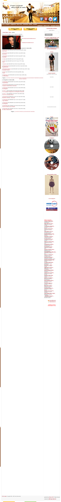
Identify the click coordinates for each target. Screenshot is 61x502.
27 (33, 77)
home (3, 24)
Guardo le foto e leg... (48, 275)
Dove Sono (5, 50)
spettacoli (39, 25)
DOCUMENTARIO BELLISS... (50, 252)
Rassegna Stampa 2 (7, 68)
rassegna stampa (55, 25)
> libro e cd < (46, 25)
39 (24, 78)
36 (20, 78)
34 (42, 77)
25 (31, 77)
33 (41, 77)
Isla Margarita (5, 88)
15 (19, 77)
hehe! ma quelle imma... (49, 241)
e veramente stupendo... (49, 226)
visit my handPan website (52, 174)
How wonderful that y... (49, 280)
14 (17, 77)
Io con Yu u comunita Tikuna (7, 94)
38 (23, 78)
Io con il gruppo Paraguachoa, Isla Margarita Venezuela (13, 91)
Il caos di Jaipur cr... (48, 283)
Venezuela (5, 81)
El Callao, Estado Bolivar (7, 109)
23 (29, 77)
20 (25, 77)
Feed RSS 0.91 (52, 300)
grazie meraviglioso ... (49, 277)
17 (21, 77)
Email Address (51, 30)
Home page (4, 496)
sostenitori (25, 24)
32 (40, 77)
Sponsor (4, 63)
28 (35, 77)
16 (20, 77)
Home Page (5, 32)
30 (37, 77)
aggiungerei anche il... (49, 267)
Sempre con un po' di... (49, 290)
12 (15, 77)
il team (4, 71)
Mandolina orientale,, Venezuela (8, 97)
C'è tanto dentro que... (49, 262)
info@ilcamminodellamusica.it (28, 42)
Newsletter (5, 55)
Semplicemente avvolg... (49, 233)
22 (27, 77)
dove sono (19, 24)
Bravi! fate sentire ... (48, 285)
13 (16, 77)
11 (14, 77)
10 (13, 77)
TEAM (3, 72)
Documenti (5, 53)
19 (24, 77)
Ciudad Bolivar (5, 82)
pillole (30, 24)
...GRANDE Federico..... (49, 295)
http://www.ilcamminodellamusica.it (29, 38)
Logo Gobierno (5, 100)
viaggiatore (13, 24)
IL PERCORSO (5, 75)
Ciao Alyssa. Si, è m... (48, 231)
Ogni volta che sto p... (48, 223)
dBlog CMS (51, 497)
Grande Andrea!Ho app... (49, 259)
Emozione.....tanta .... (48, 264)
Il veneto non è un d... (48, 239)
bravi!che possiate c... (49, 257)
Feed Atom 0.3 (52, 301)
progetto (7, 24)
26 (32, 77)
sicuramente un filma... (49, 244)
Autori (10, 32)
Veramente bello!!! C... (49, 288)
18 (22, 77)
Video (4, 60)
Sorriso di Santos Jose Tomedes (8, 106)
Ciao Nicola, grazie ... (48, 246)
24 (30, 77)
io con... (4, 90)
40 (25, 78)
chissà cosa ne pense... (49, 272)
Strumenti (5, 84)
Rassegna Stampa (6, 69)
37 (22, 78)
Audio (4, 58)
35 (19, 78)
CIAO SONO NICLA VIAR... (49, 293)
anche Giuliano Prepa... (49, 270)
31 (38, 77)
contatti (35, 24)
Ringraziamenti (6, 65)
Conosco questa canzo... (49, 249)
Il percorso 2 (5, 74)
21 (26, 77)
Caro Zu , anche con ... (49, 254)
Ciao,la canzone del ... (49, 228)
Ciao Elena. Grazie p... (49, 236)
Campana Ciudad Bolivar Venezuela (9, 85)
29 (36, 77)
